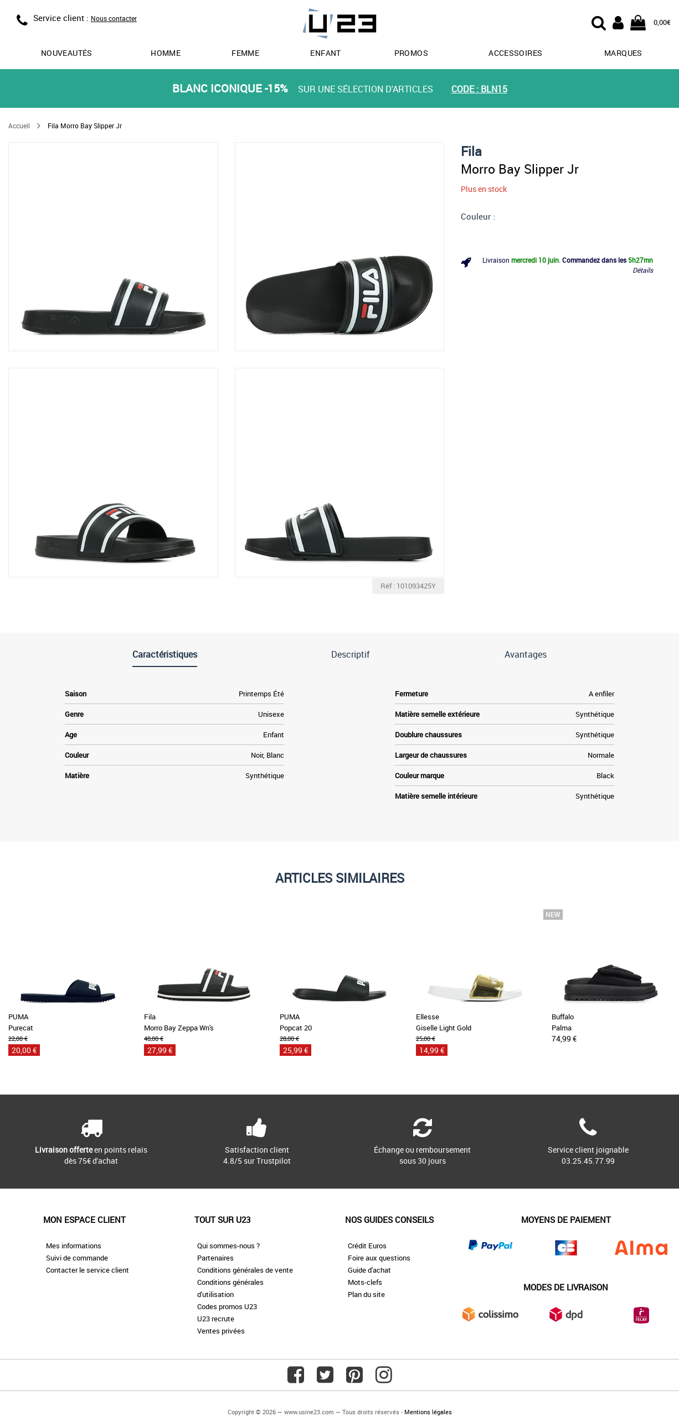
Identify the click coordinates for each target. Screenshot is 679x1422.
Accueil (19, 125)
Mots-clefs (365, 1282)
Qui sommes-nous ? (228, 1246)
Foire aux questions (379, 1258)
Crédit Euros (367, 1246)
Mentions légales (428, 1412)
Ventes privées (221, 1331)
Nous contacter (114, 18)
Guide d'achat (369, 1270)
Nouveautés (66, 53)
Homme (166, 53)
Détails (642, 269)
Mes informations (73, 1246)
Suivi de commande (77, 1258)
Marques (623, 53)
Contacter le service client (87, 1270)
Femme (245, 53)
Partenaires (215, 1258)
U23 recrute (215, 1319)
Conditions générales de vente (245, 1270)
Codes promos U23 (227, 1306)
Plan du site (366, 1294)
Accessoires (515, 53)
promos (411, 53)
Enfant (325, 53)
